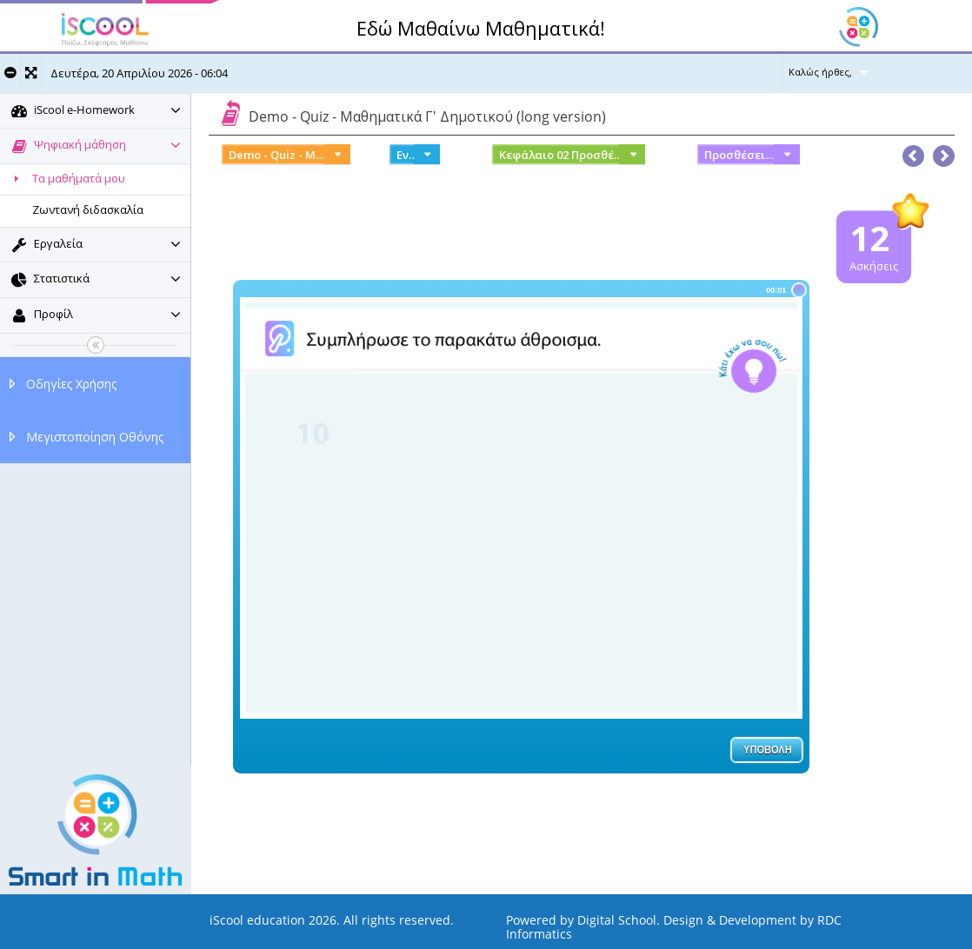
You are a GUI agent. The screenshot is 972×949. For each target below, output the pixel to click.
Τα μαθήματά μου (67, 178)
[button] (944, 152)
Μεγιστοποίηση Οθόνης (94, 436)
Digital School (616, 920)
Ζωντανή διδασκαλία (87, 209)
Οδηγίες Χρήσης (71, 383)
